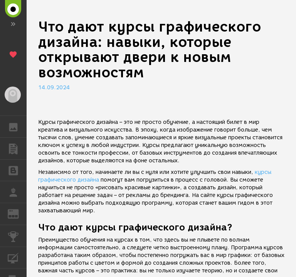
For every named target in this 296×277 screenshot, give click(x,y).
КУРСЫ (17, 257)
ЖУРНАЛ (17, 213)
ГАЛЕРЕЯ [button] (17, 126)
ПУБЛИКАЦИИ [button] (17, 148)
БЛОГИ (17, 170)
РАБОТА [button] (17, 192)
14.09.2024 (54, 87)
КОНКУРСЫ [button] (17, 236)
